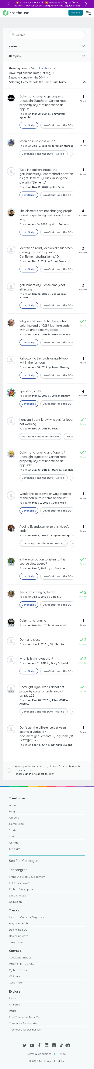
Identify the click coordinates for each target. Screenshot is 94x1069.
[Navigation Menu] (88, 13)
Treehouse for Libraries (23, 1023)
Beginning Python (20, 923)
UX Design (15, 901)
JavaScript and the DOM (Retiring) (30, 73)
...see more (16, 942)
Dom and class (29, 639)
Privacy (62, 1054)
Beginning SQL (18, 929)
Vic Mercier (57, 644)
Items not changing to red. (37, 592)
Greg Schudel (59, 663)
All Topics (15, 56)
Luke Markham (61, 395)
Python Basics (18, 970)
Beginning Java (18, 936)
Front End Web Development (27, 876)
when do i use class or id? (37, 141)
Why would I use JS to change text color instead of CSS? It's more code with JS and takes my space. (44, 325)
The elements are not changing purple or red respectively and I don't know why (45, 215)
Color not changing (32, 620)
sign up (39, 773)
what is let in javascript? (36, 658)
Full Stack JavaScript (22, 883)
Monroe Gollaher (62, 469)
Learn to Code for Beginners (26, 917)
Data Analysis (17, 895)
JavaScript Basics (20, 957)
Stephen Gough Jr (62, 535)
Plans (12, 998)
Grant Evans (58, 261)
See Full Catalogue (23, 861)
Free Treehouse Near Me (24, 1017)
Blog (12, 811)
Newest (13, 46)
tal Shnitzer (58, 568)
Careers (14, 817)
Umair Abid (59, 625)
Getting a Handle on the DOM (27, 77)
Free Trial (75, 12)
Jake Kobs (59, 502)
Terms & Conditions (39, 1054)
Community (16, 824)
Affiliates (14, 1004)
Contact (14, 842)
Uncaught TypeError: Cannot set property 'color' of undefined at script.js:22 (41, 691)
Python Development (22, 889)
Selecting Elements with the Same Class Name (38, 82)
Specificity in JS (30, 391)
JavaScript (45, 68)
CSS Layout (16, 976)
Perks (12, 1010)
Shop (12, 836)
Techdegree (18, 870)
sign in (27, 773)
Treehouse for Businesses (25, 1029)
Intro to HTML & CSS (21, 963)
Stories (13, 830)
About (13, 805)
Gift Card (14, 849)
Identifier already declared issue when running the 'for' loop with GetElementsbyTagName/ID (46, 252)
